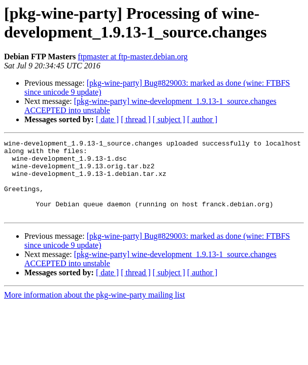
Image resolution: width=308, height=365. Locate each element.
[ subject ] (169, 119)
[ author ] (202, 119)
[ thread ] (136, 119)
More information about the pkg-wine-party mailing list (94, 310)
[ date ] (107, 119)
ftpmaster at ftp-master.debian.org (133, 56)
